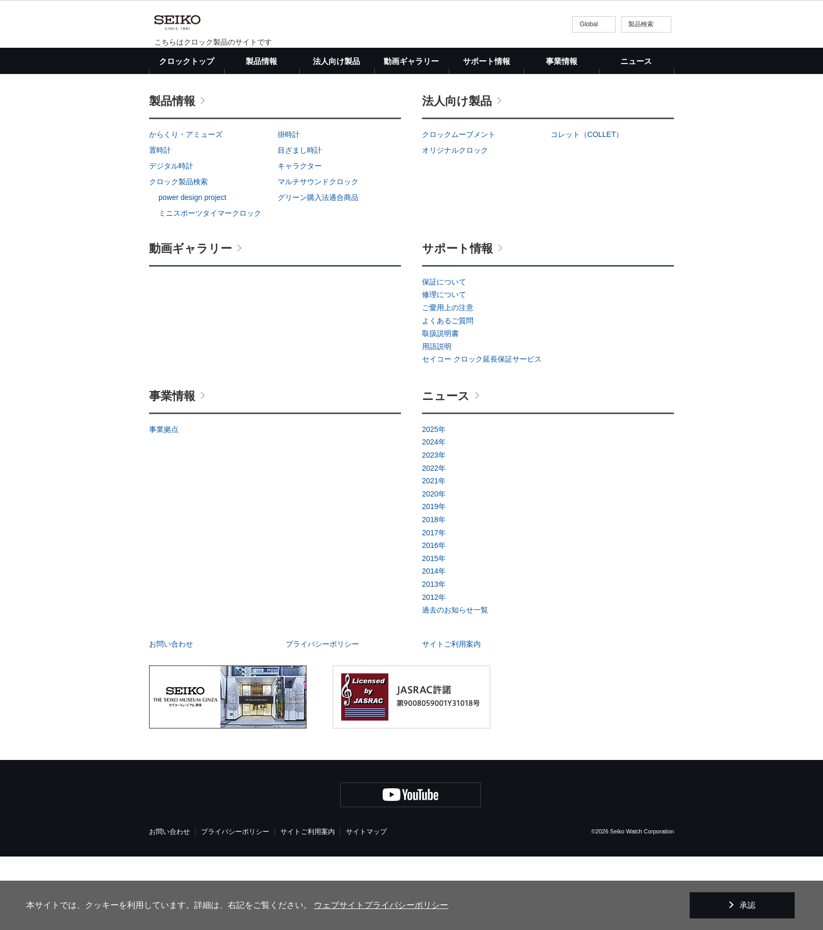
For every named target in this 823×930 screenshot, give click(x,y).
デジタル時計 (171, 239)
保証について (444, 355)
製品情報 (172, 174)
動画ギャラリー (411, 61)
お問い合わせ (171, 717)
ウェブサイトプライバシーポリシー (381, 905)
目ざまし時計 (300, 223)
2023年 (434, 528)
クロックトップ (186, 61)
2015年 (434, 632)
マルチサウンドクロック (318, 255)
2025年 (434, 503)
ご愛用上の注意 (447, 381)
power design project (192, 271)
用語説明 (436, 420)
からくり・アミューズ (186, 208)
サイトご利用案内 (451, 717)
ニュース (636, 61)
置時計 (160, 223)
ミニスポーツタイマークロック (210, 286)
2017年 (434, 606)
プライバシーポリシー (322, 717)
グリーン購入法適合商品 (318, 271)
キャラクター (300, 239)
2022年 (434, 541)
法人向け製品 (457, 174)
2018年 (434, 593)
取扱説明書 (440, 407)
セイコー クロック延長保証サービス (482, 432)
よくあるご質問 (447, 394)
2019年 (434, 580)
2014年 (434, 644)
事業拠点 (163, 503)
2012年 (434, 671)
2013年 (434, 657)
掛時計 (289, 208)
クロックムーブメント (458, 208)
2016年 (434, 619)
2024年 (434, 515)
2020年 (434, 567)
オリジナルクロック (455, 223)
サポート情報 (457, 322)
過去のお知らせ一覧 (455, 683)
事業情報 (172, 469)
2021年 (434, 554)
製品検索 (640, 24)
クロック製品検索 (178, 255)
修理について (444, 368)
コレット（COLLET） (587, 208)
